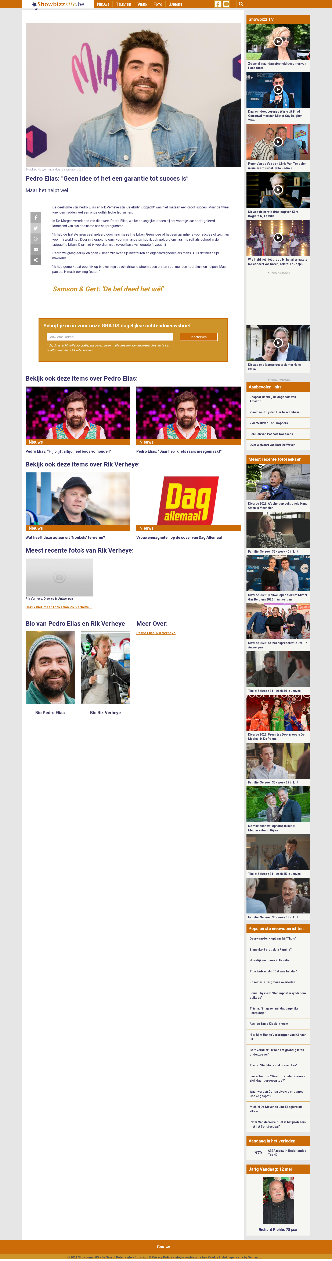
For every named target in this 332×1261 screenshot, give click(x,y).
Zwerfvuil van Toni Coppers (269, 423)
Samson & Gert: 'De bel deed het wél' (107, 289)
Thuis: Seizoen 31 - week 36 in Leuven (274, 691)
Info (129, 1257)
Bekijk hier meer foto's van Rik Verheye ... (59, 607)
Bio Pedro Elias (50, 712)
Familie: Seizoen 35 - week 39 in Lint (273, 782)
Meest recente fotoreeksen (275, 459)
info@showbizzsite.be (190, 1257)
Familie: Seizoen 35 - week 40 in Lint (273, 551)
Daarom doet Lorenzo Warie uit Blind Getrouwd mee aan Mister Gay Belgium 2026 (275, 116)
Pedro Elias (145, 633)
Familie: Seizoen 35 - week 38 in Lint (273, 917)
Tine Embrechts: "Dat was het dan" (273, 971)
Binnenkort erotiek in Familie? (271, 949)
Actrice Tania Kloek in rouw (269, 1023)
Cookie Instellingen (221, 1257)
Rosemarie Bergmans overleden (272, 982)
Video (142, 4)
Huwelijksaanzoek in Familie (269, 960)
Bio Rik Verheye (105, 712)
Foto (158, 4)
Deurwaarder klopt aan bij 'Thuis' (273, 938)
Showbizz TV (261, 19)
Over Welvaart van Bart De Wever (272, 445)
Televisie (123, 4)
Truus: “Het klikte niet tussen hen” (273, 1065)
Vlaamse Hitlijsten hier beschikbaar (274, 412)
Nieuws (103, 4)
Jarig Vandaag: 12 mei (270, 1169)
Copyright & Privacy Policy (153, 1257)
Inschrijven (199, 337)
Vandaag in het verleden (272, 1141)
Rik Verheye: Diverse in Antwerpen (49, 598)
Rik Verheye (166, 633)
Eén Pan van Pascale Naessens (271, 434)
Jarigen (175, 4)
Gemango (254, 1257)
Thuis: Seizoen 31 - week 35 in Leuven (274, 874)
